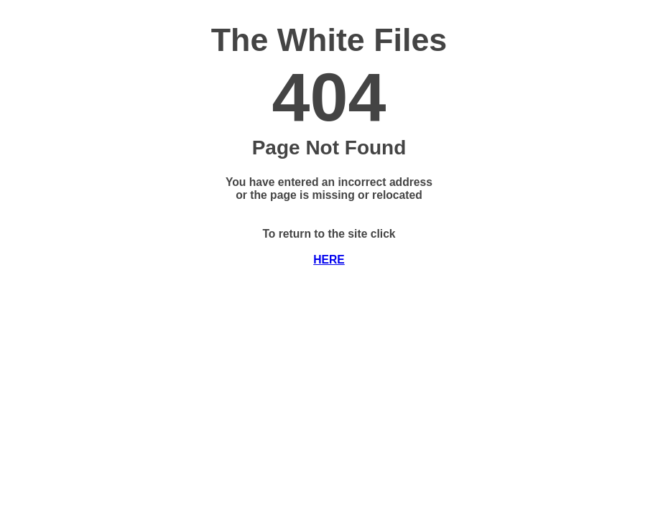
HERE (329, 259)
